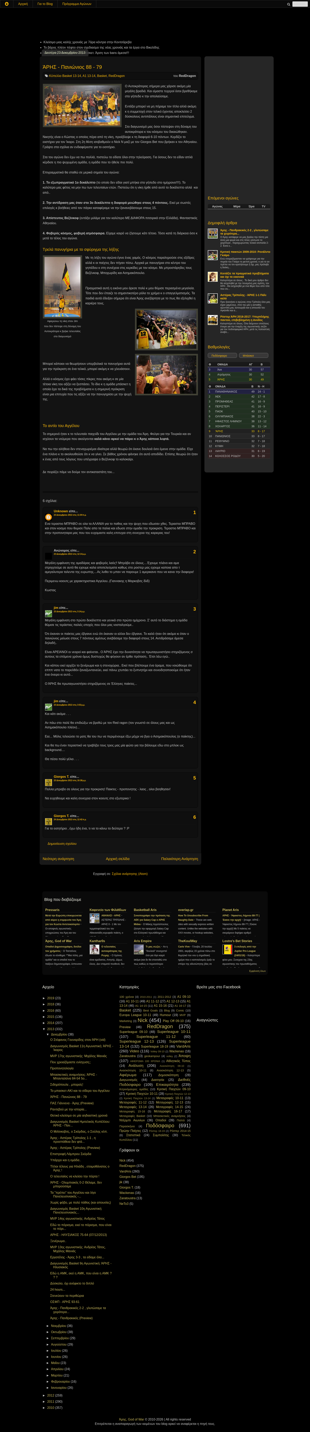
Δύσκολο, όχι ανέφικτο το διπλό (72, 1283)
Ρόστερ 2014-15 (180, 1130)
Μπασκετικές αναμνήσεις (169, 1116)
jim (56, 607)
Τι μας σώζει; (153, 946)
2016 (51, 1010)
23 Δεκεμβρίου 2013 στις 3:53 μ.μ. (69, 705)
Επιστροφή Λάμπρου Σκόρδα (70, 1154)
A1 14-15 (141, 1005)
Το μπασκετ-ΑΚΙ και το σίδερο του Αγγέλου (80, 1090)
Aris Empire (143, 941)
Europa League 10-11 (135, 1015)
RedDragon (117, 76)
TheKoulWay (187, 941)
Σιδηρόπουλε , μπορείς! (66, 1084)
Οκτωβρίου (59, 1332)
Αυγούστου (59, 1344)
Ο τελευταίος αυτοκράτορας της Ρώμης (111, 951)
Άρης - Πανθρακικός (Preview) (71, 1318)
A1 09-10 (184, 996)
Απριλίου (57, 1369)
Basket (102, 76)
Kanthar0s (97, 941)
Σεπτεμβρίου (60, 1338)
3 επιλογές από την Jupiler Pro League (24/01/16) (245, 951)
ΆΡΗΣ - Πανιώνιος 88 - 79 (72, 67)
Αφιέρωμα (127, 1075)
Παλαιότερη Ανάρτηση (179, 859)
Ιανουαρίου (59, 1387)
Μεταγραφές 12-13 (169, 1102)
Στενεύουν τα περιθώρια (67, 1295)
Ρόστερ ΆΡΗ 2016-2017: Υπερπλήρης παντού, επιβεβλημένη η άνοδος (244, 318)
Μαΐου (55, 1363)
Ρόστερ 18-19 (157, 1130)
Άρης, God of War (58, 941)
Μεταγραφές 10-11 (169, 1098)
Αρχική (23, 4)
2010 (51, 1407)
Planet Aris (230, 910)
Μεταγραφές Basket (132, 1116)
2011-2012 (164, 996)
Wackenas (176, 1051)
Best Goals (150, 1010)
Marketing (125, 1021)
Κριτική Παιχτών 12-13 (178, 1093)
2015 (51, 1016)
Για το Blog (45, 4)
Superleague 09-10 (133, 1032)
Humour (165, 1015)
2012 (51, 1395)
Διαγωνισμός (128, 1079)
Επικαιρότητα (167, 1084)
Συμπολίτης (161, 1135)
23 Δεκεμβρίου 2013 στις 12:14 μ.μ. (70, 554)
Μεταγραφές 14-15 (169, 1107)
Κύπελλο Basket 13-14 (65, 76)
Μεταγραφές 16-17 (168, 1111)
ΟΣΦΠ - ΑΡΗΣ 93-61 (64, 1302)
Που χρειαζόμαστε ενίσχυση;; (70, 1062)
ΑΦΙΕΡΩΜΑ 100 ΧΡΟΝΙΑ (145, 1061)
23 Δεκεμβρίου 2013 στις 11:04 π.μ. (70, 515)
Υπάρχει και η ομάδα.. (65, 1160)
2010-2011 (146, 996)
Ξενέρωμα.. (58, 1241)
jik (120, 1182)
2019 (51, 998)
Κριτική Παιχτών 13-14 (137, 1098)
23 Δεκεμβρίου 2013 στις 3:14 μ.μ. (69, 611)
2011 (51, 1401)
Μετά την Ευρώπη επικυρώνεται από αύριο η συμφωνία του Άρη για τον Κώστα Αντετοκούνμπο (63, 920)
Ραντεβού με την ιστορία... (68, 1109)
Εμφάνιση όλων (257, 971)
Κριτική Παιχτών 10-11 (142, 1093)
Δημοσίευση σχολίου (62, 843)
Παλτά (181, 1120)
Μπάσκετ (248, 355)
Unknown (61, 511)
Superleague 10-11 (174, 1032)
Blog (167, 1010)
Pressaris (52, 910)
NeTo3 (124, 1203)
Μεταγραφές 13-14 (133, 1107)
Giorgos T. (61, 776)
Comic (180, 1010)
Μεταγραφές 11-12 (133, 1102)
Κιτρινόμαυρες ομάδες (133, 1089)
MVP (183, 1015)
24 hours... (57, 1289)
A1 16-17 (180, 1005)
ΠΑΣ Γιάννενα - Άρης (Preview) (72, 1103)
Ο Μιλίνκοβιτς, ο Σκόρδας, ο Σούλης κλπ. (79, 1131)
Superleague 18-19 (154, 1046)
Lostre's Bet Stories (237, 941)
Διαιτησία (157, 1079)
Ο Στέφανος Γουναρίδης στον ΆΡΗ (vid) (77, 1039)
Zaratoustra (127, 1056)
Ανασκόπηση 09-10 (172, 1065)
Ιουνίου (56, 1356)
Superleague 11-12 (156, 1036)
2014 (51, 1023)
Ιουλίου (56, 1350)
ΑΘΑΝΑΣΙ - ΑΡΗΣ (111, 915)
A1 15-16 (160, 1005)
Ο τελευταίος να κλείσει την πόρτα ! (74, 1176)
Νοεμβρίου (59, 1326)
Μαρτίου (57, 1375)
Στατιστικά (133, 1135)
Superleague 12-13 (136, 1041)
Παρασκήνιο (127, 1126)
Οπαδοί (161, 1120)
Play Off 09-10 (173, 1021)
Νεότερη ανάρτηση (58, 859)
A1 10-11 (132, 1001)
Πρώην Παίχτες (130, 1130)
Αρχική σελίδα (117, 859)
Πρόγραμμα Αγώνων (76, 4)
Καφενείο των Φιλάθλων (108, 910)
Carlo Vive (184, 946)
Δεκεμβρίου (59, 1034)
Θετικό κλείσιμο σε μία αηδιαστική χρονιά (78, 1115)
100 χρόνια (126, 996)
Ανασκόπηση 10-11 (132, 1070)
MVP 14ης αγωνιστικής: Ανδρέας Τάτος (77, 1218)
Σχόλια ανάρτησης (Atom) (130, 873)
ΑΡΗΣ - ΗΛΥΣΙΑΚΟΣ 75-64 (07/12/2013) (78, 1235)
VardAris (183, 1046)
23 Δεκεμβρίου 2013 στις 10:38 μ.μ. (70, 780)
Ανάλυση (136, 1065)
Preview (125, 1027)
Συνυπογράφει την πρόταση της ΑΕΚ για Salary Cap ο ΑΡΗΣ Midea (152, 920)
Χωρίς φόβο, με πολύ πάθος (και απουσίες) (80, 1202)
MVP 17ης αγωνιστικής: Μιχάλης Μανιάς (78, 1056)
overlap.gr (185, 910)
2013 (51, 1029)
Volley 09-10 (157, 1051)
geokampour (152, 1056)
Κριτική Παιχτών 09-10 (174, 1089)
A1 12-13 (172, 1001)
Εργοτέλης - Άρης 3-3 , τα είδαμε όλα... (77, 1257)
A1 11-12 (152, 1001)
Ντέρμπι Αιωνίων (132, 1120)
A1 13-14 (88, 76)
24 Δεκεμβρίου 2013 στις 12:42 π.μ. (70, 819)
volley (169, 1056)
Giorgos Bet (127, 1176)
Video (134, 1051)
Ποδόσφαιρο (219, 355)
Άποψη (185, 1056)
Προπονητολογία (62, 1068)
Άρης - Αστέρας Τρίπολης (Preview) (75, 1147)
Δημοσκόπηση (168, 1075)
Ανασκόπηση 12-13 (170, 1070)
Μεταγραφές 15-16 (132, 1111)
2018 (51, 1004)
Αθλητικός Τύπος (178, 1061)
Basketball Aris (145, 910)
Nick (142, 1020)
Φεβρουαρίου (61, 1381)
